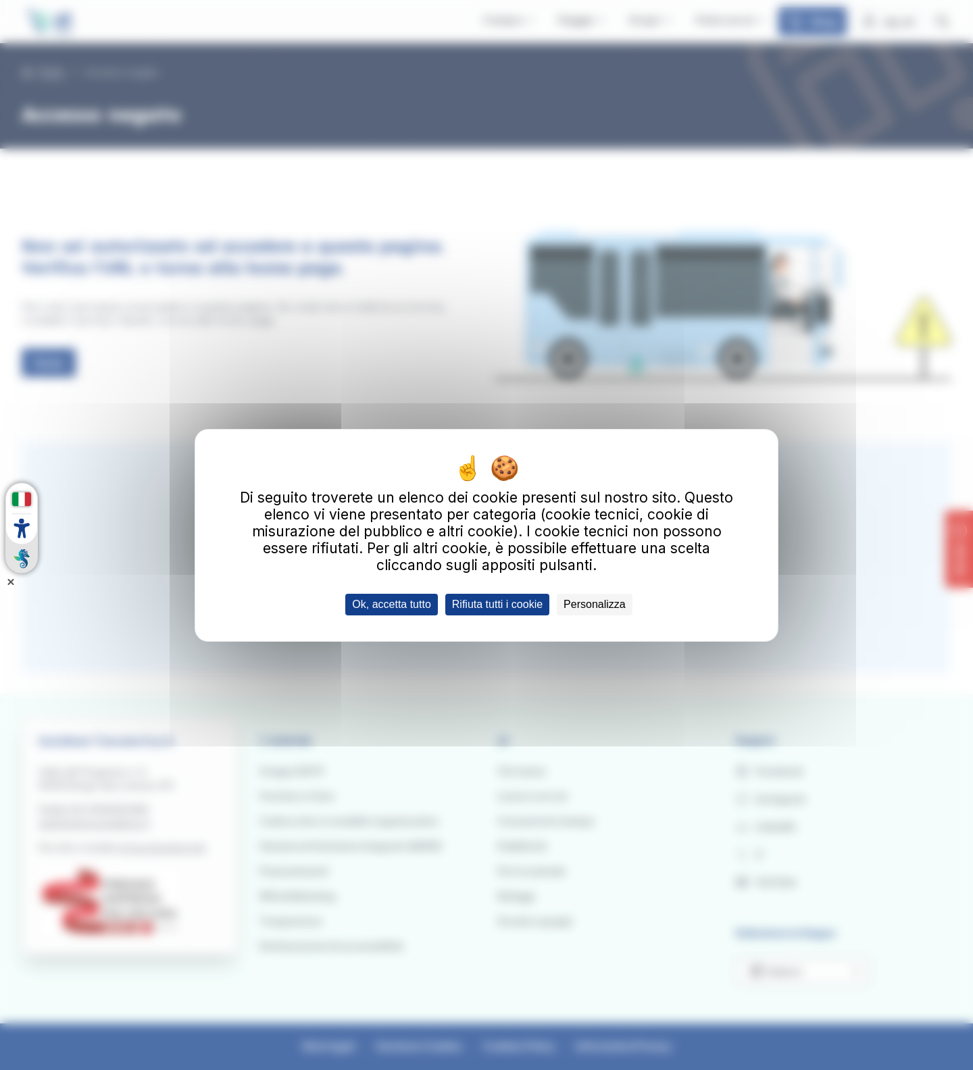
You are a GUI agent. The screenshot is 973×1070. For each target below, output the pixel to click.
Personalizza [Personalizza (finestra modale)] (595, 604)
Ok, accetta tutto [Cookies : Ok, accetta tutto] (391, 604)
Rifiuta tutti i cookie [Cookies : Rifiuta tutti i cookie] (497, 604)
